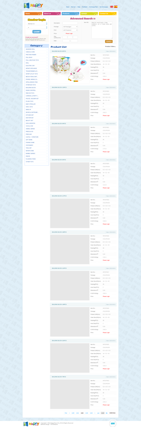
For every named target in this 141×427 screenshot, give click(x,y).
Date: (55, 40)
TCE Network (54, 424)
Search (109, 41)
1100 (73, 413)
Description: (57, 23)
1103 (86, 413)
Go (107, 413)
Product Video (110, 46)
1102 (82, 413)
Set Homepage (104, 7)
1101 (77, 413)
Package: (56, 26)
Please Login (69, 33)
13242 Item (112, 413)
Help (78, 7)
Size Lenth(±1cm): (57, 37)
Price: (55, 33)
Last (98, 413)
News (67, 7)
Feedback (84, 7)
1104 (91, 413)
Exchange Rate (93, 7)
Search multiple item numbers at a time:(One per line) (102, 30)
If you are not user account (32, 38)
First (66, 413)
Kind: (55, 30)
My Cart (73, 7)
